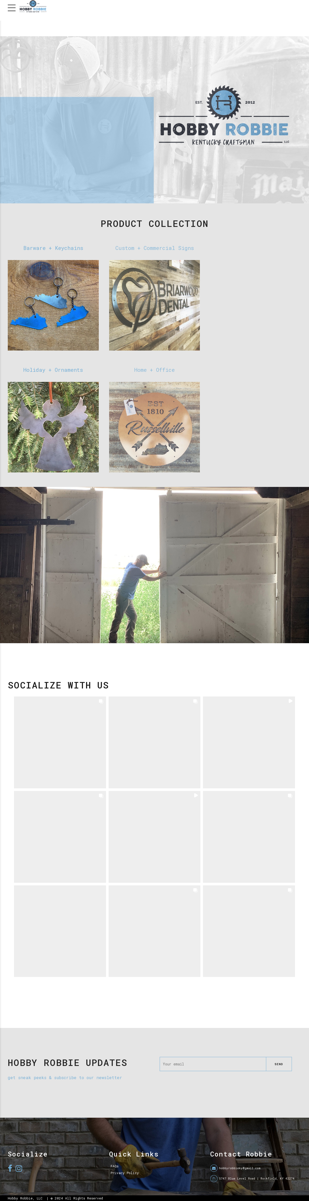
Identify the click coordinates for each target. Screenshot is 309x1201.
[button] (60, 742)
